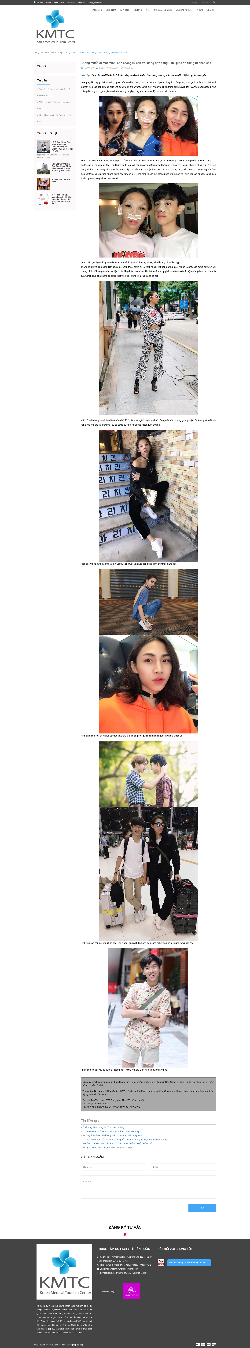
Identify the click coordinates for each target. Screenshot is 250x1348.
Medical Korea (183, 10)
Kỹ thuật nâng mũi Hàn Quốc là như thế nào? (55, 118)
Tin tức (199, 10)
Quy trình (125, 10)
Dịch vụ (138, 10)
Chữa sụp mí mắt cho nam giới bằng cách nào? (53, 105)
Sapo (82, 1345)
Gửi (202, 1208)
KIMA (148, 10)
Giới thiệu (111, 10)
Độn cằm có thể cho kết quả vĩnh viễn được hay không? (54, 92)
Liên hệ (210, 10)
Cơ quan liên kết (163, 10)
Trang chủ (96, 10)
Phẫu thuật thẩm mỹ (53, 52)
